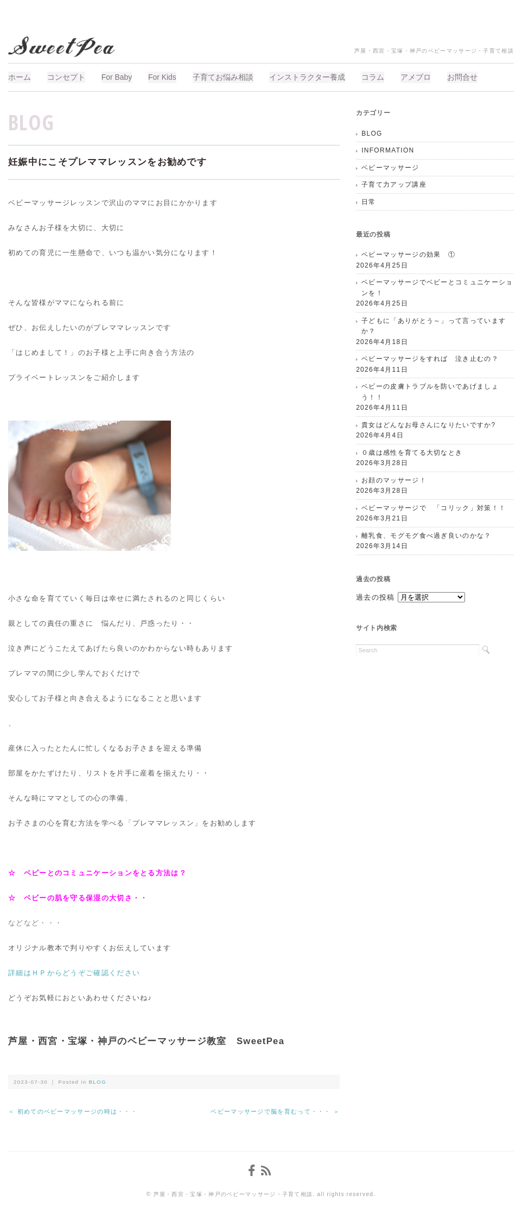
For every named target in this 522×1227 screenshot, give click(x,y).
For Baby (120, 76)
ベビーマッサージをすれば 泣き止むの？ (430, 358)
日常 (368, 201)
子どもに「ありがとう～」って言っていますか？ (433, 325)
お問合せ (476, 76)
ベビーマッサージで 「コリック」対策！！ (433, 507)
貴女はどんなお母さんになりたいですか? (428, 424)
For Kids (168, 76)
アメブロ (428, 76)
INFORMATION (387, 149)
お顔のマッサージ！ (393, 479)
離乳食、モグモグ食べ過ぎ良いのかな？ (426, 534)
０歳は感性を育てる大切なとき (411, 451)
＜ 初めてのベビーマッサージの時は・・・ (72, 1110)
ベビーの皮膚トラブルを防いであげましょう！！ (430, 391)
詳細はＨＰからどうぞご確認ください (74, 972)
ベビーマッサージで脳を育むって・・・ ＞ (275, 1110)
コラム (383, 76)
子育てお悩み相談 (230, 76)
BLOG (31, 120)
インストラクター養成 (316, 76)
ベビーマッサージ (390, 166)
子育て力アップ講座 (393, 183)
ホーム (19, 76)
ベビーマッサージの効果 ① (408, 254)
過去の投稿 (375, 596)
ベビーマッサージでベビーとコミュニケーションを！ (437, 287)
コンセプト (68, 76)
